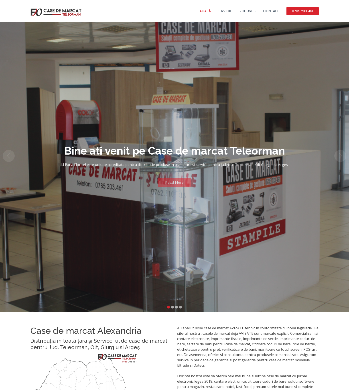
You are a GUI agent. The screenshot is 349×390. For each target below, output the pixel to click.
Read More (174, 185)
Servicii (224, 11)
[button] (8, 156)
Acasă (205, 11)
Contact (271, 11)
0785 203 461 (302, 11)
